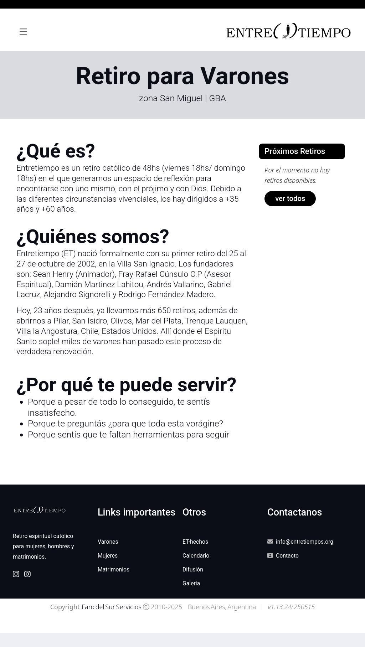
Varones (108, 541)
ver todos (290, 198)
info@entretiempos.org (304, 541)
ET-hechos (195, 541)
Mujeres (108, 555)
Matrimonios (113, 569)
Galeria (191, 583)
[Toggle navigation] (23, 31)
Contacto (287, 555)
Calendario (195, 555)
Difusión (192, 569)
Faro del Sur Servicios (111, 606)
